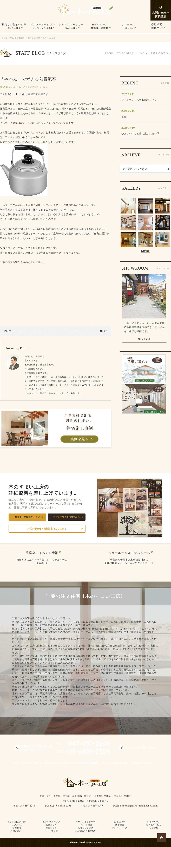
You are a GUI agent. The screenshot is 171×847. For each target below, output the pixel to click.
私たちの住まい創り (14, 26)
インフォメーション (42, 26)
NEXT (103, 330)
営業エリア (45, 796)
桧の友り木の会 (154, 824)
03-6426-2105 (63, 805)
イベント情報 (85, 824)
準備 (124, 116)
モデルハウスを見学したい (67, 517)
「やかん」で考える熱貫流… (154, 53)
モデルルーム (99, 26)
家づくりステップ (51, 821)
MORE (145, 251)
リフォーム (128, 26)
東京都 (66, 796)
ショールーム (153, 821)
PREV (7, 330)
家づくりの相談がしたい (27, 517)
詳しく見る (144, 339)
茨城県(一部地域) (122, 796)
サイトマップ (51, 830)
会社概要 (156, 26)
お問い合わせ (17, 830)
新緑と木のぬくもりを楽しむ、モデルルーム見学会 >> (42, 561)
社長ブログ (51, 827)
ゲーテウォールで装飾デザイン (139, 100)
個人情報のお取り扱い (85, 830)
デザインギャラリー (71, 26)
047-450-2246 (27, 805)
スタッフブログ (31, 86)
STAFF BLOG (125, 53)
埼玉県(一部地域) (102, 796)
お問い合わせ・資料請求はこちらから (47, 528)
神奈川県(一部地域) (81, 796)
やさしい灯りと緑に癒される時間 (140, 133)
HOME (109, 53)
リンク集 (153, 827)
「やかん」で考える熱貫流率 (28, 79)
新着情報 (119, 824)
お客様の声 (119, 821)
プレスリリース (119, 827)
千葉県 (57, 796)
